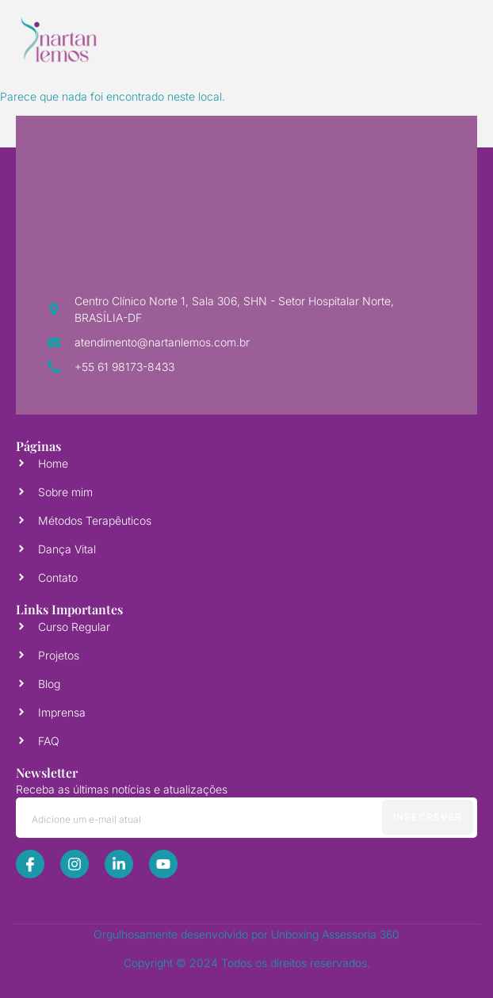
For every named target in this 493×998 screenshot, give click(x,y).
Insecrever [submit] (428, 817)
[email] (246, 817)
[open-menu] (446, 39)
